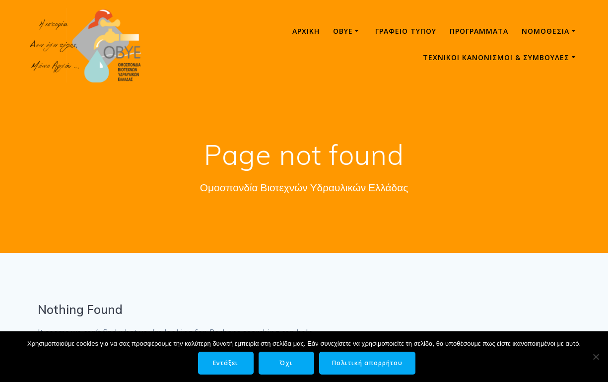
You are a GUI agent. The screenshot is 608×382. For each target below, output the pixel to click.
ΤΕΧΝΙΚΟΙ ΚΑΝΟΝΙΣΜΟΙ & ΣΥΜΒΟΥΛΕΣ (496, 57)
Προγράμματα (479, 31)
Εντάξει (225, 363)
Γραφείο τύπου (405, 31)
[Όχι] (596, 357)
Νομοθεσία (545, 31)
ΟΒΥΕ (343, 31)
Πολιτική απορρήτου (367, 363)
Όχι (286, 363)
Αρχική (306, 31)
